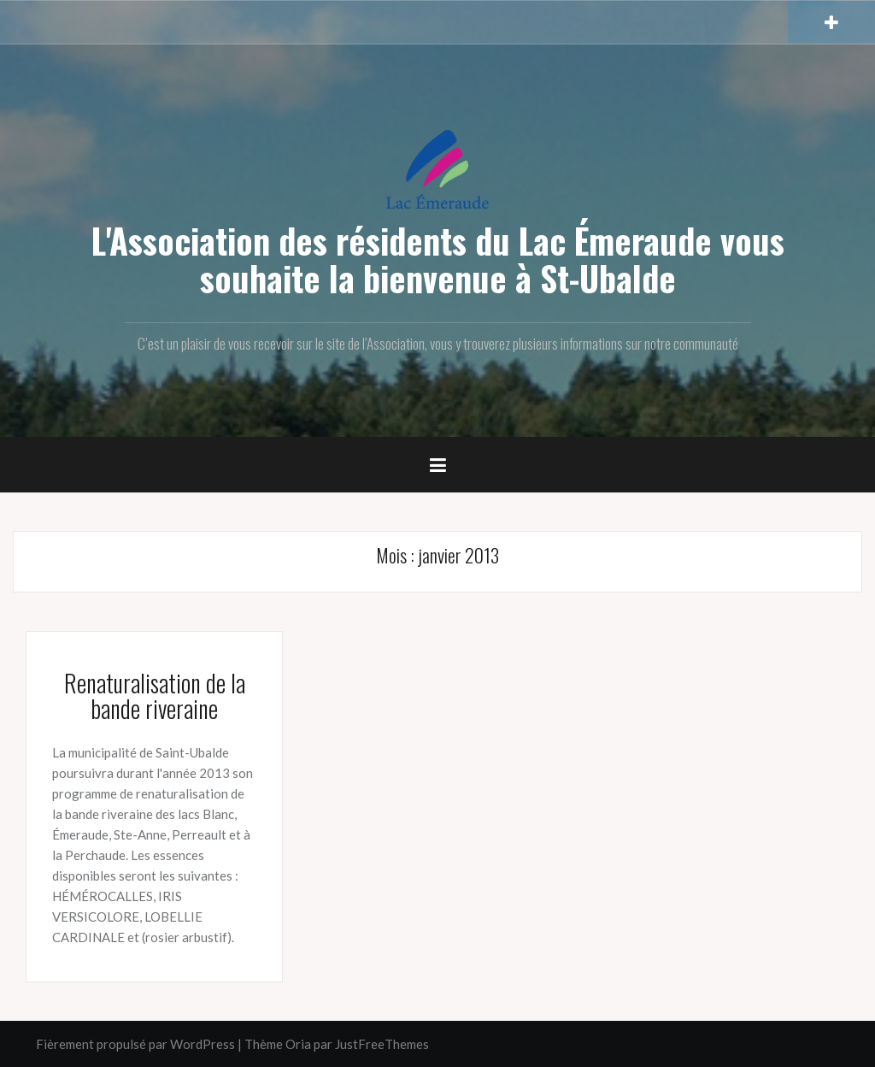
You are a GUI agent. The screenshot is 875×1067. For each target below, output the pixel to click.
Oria (298, 1044)
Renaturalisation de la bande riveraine (154, 696)
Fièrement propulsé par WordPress (135, 1044)
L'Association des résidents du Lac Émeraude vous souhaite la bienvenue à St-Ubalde (437, 259)
